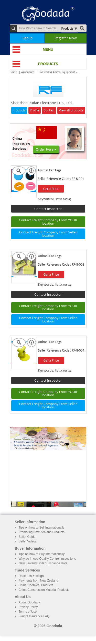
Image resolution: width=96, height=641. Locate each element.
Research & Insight (32, 576)
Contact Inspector (48, 208)
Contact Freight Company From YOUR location (48, 222)
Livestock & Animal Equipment (57, 72)
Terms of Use (28, 611)
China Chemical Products (36, 585)
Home (13, 72)
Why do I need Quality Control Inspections (47, 558)
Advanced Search (13, 28)
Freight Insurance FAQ (34, 616)
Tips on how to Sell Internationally (42, 527)
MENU (48, 49)
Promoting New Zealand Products (42, 532)
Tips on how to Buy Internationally (42, 554)
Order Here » (46, 149)
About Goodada (29, 602)
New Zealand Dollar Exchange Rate (43, 563)
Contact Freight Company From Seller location (48, 234)
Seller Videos (28, 541)
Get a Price (51, 189)
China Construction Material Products (44, 590)
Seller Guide (27, 537)
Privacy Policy (28, 607)
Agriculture (27, 72)
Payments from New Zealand (38, 580)
